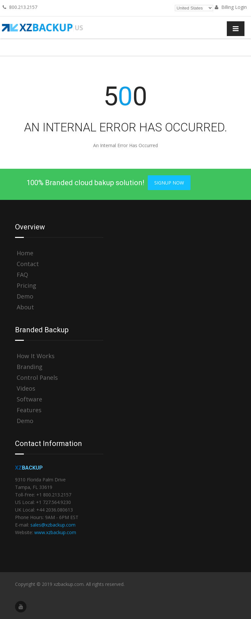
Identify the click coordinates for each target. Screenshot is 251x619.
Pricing (26, 285)
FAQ (22, 275)
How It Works (36, 356)
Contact (28, 264)
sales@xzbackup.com (52, 525)
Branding (29, 367)
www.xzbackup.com (55, 532)
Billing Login (231, 7)
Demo (25, 296)
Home (25, 253)
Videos (26, 388)
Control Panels (37, 377)
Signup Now (169, 183)
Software (29, 399)
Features (29, 410)
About (25, 307)
